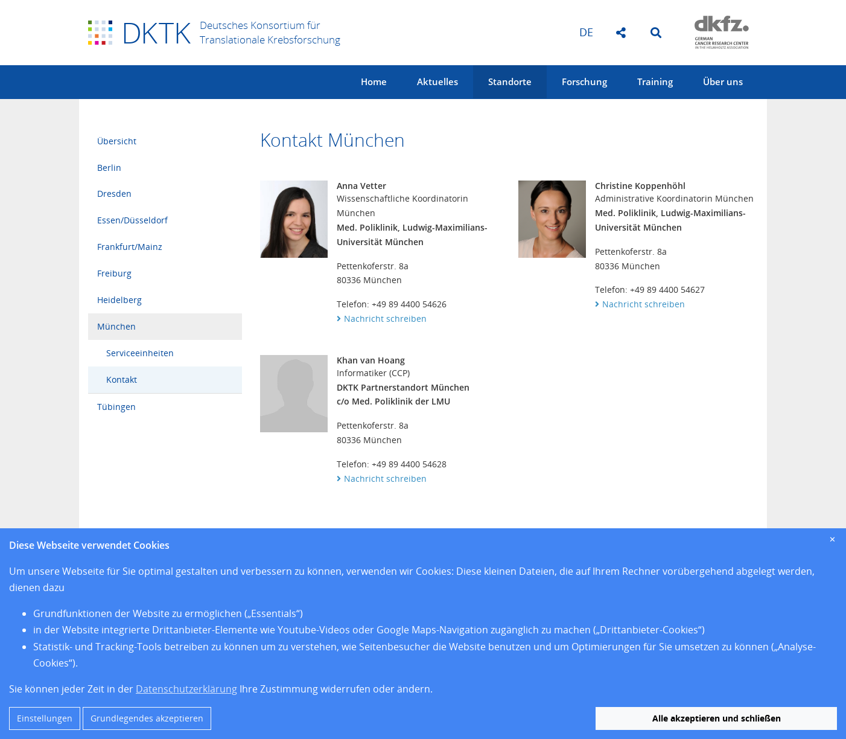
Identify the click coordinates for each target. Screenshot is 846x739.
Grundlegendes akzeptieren (147, 718)
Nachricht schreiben (385, 318)
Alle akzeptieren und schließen (716, 718)
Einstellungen (44, 718)
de (586, 32)
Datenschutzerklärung (186, 689)
